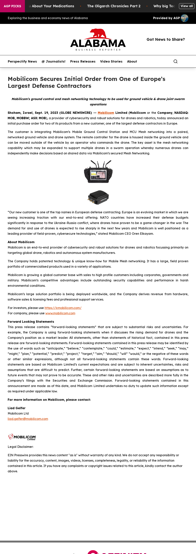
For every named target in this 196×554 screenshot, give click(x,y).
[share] (185, 61)
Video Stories (111, 61)
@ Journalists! (53, 61)
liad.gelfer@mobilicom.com (28, 419)
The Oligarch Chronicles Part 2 (117, 6)
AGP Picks (12, 6)
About (132, 61)
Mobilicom (106, 113)
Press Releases (83, 61)
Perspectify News (22, 61)
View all (187, 6)
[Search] (175, 61)
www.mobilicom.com (60, 313)
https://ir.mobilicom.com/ (63, 308)
